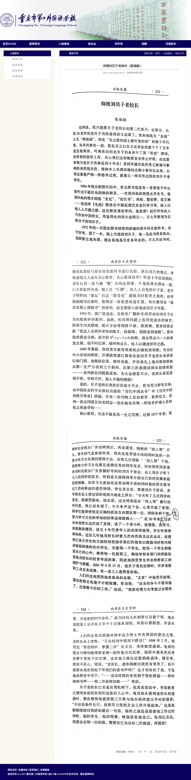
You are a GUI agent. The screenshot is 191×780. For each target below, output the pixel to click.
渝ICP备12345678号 (58, 774)
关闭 (173, 751)
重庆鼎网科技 (87, 774)
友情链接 (45, 770)
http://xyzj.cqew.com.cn (114, 72)
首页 (157, 53)
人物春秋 (64, 43)
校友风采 (17, 64)
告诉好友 (160, 751)
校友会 (92, 43)
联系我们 (34, 770)
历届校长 (171, 43)
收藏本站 (23, 770)
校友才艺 (17, 59)
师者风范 (17, 76)
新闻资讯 (34, 43)
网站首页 (12, 770)
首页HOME (9, 43)
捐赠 (144, 43)
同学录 (119, 43)
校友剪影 (17, 70)
